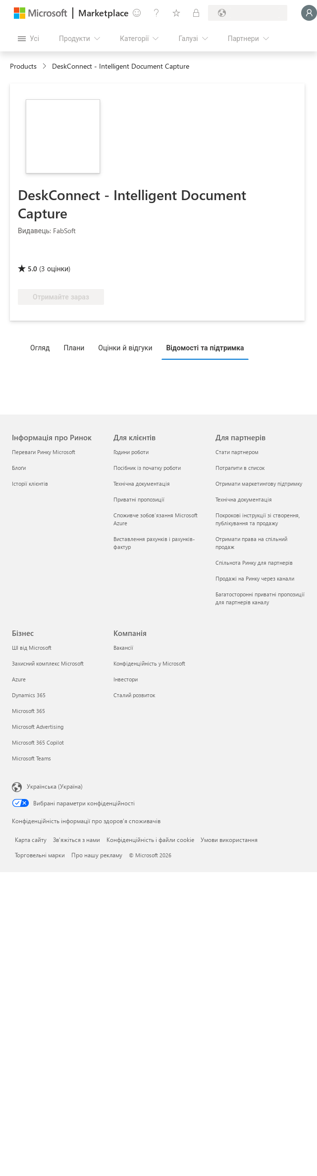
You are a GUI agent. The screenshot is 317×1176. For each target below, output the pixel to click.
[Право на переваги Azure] (93, 254)
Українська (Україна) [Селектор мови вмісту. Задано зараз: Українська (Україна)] (55, 786)
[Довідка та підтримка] (156, 13)
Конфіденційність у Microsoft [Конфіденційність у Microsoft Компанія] (149, 663)
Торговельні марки (40, 855)
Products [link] (23, 66)
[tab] (42, 347)
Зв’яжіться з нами (76, 839)
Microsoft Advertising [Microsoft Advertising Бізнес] (37, 726)
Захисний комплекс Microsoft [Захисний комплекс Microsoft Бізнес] (48, 663)
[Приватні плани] (196, 13)
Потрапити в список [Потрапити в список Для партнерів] (239, 467)
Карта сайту (31, 839)
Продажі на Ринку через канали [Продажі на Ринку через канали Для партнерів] (254, 578)
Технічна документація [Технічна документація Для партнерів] (243, 499)
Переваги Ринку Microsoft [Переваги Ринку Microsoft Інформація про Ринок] (43, 452)
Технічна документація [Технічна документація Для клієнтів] (141, 483)
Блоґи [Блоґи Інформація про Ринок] (19, 467)
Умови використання (229, 839)
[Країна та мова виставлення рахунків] (247, 13)
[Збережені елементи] (176, 13)
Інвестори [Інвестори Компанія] (125, 679)
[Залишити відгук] (137, 13)
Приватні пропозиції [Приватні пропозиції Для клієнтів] (138, 499)
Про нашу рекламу (96, 855)
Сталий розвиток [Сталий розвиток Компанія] (134, 695)
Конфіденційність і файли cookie (150, 839)
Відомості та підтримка (205, 347)
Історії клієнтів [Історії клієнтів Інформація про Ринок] (30, 483)
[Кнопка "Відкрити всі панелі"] (28, 38)
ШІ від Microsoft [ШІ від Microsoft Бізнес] (32, 647)
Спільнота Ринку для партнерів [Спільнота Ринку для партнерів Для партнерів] (254, 562)
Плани (73, 347)
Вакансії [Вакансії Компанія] (123, 647)
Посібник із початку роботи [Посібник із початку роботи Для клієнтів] (147, 467)
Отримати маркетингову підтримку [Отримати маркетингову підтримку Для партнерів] (258, 483)
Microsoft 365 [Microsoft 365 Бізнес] (28, 710)
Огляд (40, 347)
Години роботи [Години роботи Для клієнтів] (131, 452)
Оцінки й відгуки (125, 347)
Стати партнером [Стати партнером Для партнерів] (237, 452)
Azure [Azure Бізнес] (19, 679)
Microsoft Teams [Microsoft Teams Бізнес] (31, 758)
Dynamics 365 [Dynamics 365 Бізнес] (29, 695)
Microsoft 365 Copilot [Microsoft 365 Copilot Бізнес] (38, 742)
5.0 (32, 268)
